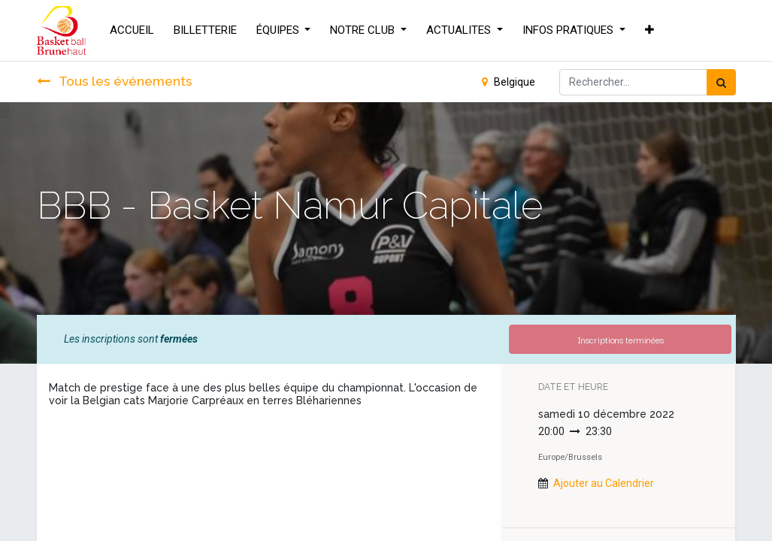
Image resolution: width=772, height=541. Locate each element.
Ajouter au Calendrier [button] (603, 483)
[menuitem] (132, 30)
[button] (649, 30)
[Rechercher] (721, 82)
